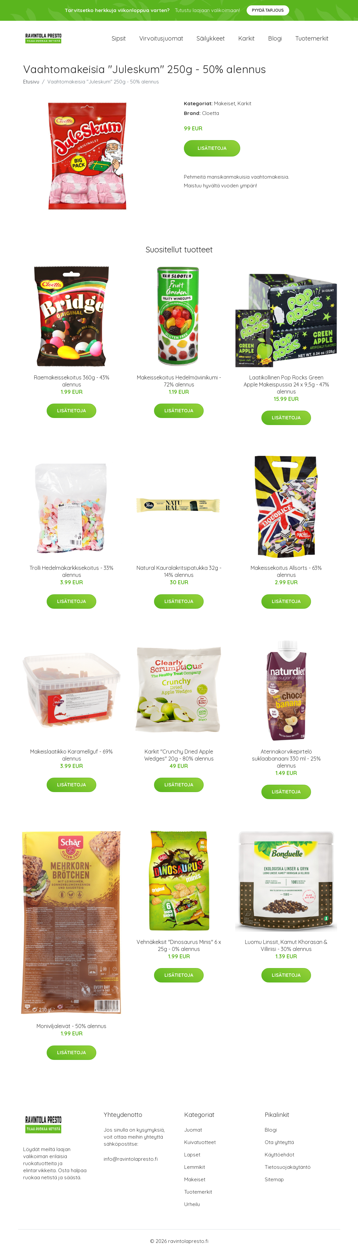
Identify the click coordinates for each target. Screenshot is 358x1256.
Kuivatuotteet (200, 1145)
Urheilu (192, 1207)
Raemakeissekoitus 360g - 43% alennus (71, 384)
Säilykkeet (211, 40)
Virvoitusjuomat (161, 40)
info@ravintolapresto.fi (131, 1162)
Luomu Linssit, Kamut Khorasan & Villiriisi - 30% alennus (286, 949)
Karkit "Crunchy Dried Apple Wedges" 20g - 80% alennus (179, 758)
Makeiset (224, 107)
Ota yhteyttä (279, 1145)
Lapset (192, 1158)
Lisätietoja (212, 152)
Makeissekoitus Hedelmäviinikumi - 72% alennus (179, 384)
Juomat (193, 1133)
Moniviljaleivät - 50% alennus (71, 1029)
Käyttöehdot (279, 1158)
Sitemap (274, 1183)
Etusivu (31, 85)
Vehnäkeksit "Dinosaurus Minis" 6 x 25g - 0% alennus (179, 949)
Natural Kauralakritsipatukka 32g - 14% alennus (179, 575)
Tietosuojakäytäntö (288, 1170)
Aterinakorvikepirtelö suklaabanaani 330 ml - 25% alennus (286, 762)
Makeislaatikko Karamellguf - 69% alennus (71, 758)
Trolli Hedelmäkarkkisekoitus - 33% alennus (71, 575)
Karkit (246, 40)
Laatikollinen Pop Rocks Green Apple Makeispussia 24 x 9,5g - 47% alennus (286, 387)
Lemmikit (194, 1170)
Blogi (275, 40)
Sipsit (119, 40)
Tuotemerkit (311, 40)
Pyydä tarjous (268, 10)
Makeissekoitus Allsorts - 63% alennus (286, 575)
